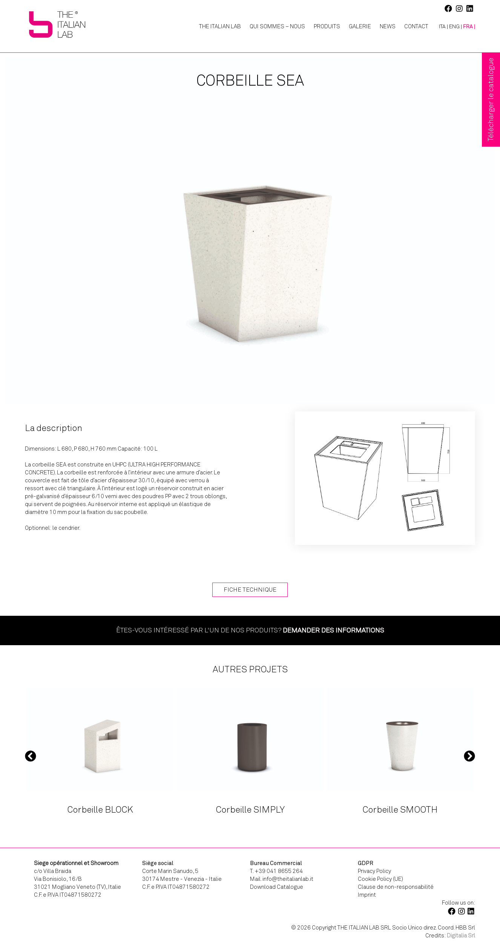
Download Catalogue (276, 887)
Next (469, 756)
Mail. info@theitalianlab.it (281, 879)
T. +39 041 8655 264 (276, 871)
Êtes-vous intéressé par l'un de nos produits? (250, 630)
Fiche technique (250, 589)
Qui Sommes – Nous (277, 26)
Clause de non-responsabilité (396, 887)
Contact (416, 26)
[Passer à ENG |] (455, 26)
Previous (30, 756)
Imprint (367, 894)
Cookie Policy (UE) (380, 879)
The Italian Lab (220, 26)
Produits (327, 26)
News (388, 26)
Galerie (360, 26)
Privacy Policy (374, 871)
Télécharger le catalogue (490, 99)
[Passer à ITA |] (440, 26)
